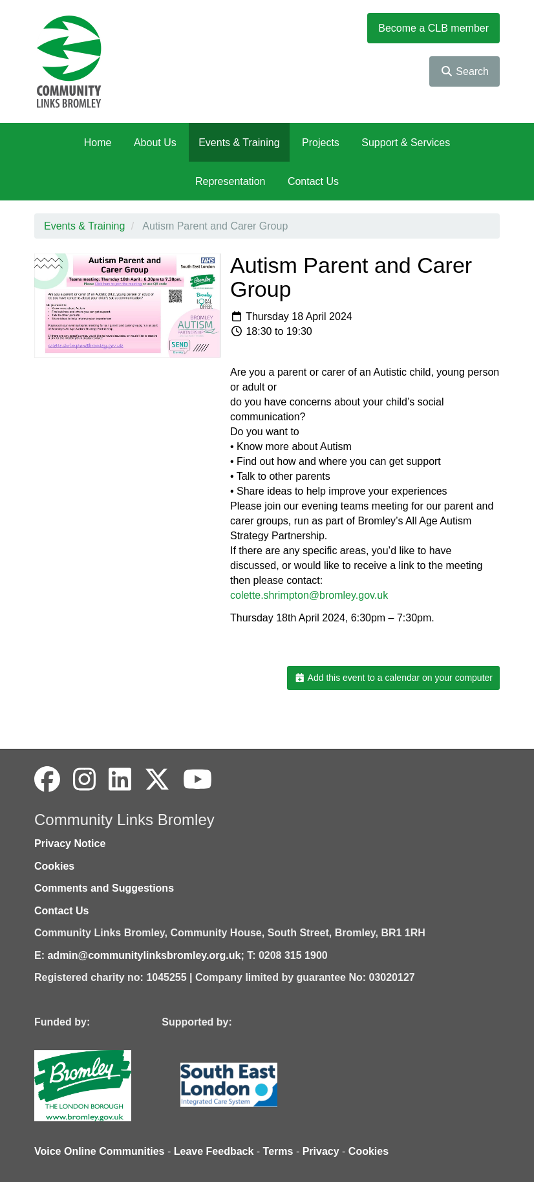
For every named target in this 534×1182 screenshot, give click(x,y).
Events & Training (238, 142)
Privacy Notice (69, 843)
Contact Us (313, 181)
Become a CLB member (433, 28)
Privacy (321, 1151)
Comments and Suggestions (104, 888)
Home (98, 142)
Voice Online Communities (99, 1151)
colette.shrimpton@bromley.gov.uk (309, 595)
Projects (320, 142)
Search (464, 71)
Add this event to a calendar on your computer (393, 677)
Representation (230, 181)
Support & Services (405, 142)
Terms (278, 1151)
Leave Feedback (214, 1151)
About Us (155, 142)
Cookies (54, 866)
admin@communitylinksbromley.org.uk (143, 955)
